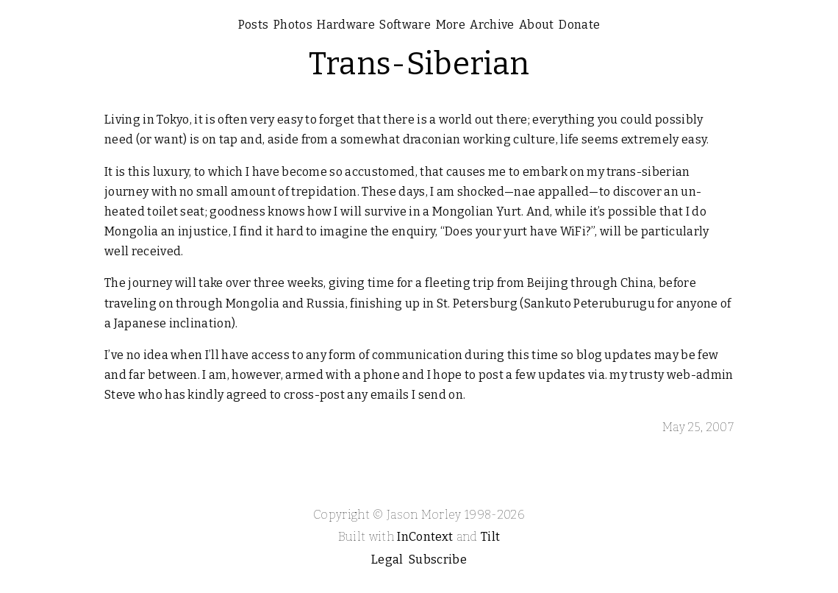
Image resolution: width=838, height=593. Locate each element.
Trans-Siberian (419, 64)
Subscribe (438, 560)
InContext (425, 537)
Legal (387, 560)
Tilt (490, 537)
